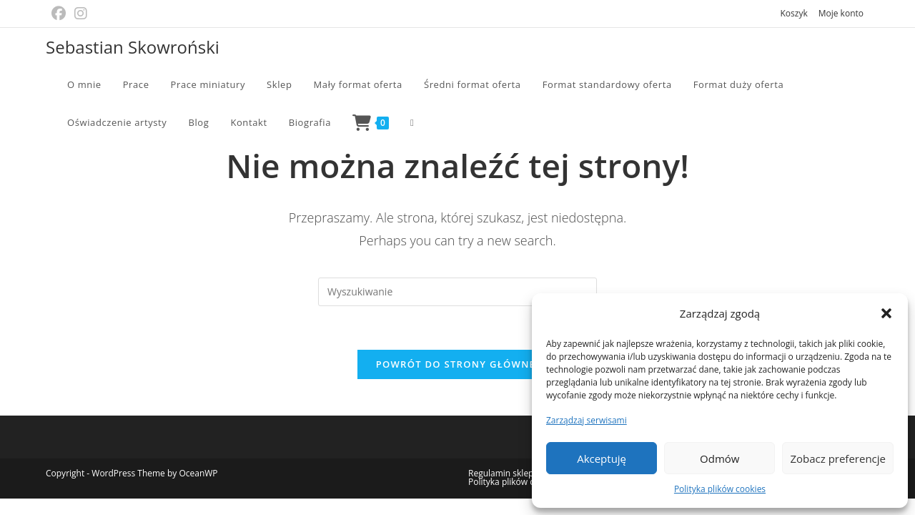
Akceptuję (601, 458)
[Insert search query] (457, 292)
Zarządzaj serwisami (586, 420)
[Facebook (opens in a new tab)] (60, 13)
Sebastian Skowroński (132, 47)
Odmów (719, 458)
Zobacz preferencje (838, 458)
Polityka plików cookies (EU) (523, 482)
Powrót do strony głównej (458, 364)
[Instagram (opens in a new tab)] (81, 13)
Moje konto (841, 13)
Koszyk (793, 13)
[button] (886, 313)
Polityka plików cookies (720, 489)
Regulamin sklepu (503, 473)
